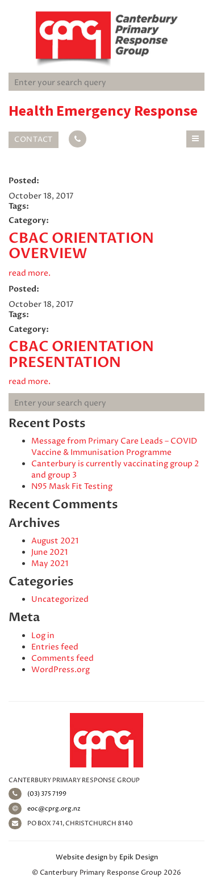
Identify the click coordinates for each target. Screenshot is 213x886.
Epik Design (138, 857)
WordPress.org (60, 669)
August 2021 (54, 540)
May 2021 (49, 563)
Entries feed (54, 647)
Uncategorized (60, 599)
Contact (33, 139)
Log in (43, 635)
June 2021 (49, 552)
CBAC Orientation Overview (81, 246)
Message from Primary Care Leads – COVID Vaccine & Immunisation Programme (114, 447)
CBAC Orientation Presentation (81, 354)
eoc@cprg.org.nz (45, 808)
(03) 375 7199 (37, 794)
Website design (81, 857)
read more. (30, 273)
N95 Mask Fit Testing (71, 486)
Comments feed (62, 658)
